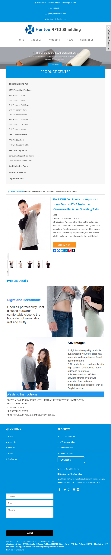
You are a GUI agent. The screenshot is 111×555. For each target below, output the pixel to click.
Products (54, 40)
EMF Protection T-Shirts (18, 110)
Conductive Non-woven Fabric (20, 161)
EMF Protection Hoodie (18, 115)
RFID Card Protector (18, 134)
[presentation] (27, 525)
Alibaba (66, 459)
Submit (30, 533)
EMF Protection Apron (17, 129)
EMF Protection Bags (17, 95)
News (70, 40)
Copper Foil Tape (16, 178)
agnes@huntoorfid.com (56, 13)
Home (20, 40)
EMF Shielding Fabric (95, 544)
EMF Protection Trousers (18, 124)
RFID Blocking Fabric (18, 150)
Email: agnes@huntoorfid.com (71, 474)
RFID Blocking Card (16, 140)
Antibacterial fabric (17, 172)
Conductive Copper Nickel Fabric (21, 156)
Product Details (17, 281)
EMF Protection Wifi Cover (19, 105)
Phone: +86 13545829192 (68, 469)
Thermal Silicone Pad (18, 84)
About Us (36, 40)
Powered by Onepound (15, 550)
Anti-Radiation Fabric (18, 166)
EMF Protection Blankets (18, 119)
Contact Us (87, 40)
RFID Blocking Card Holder (19, 145)
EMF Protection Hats (17, 100)
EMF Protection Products (20, 90)
